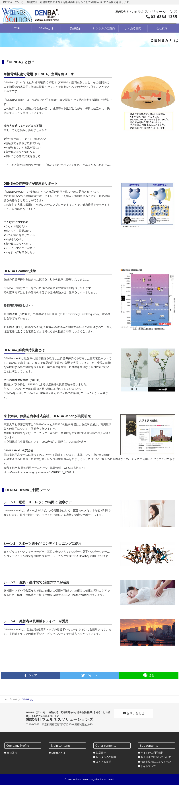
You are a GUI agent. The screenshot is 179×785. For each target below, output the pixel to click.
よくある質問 (103, 761)
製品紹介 (101, 752)
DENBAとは (58, 752)
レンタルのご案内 (106, 757)
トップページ (10, 699)
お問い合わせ (133, 713)
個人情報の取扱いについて (156, 757)
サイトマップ (148, 766)
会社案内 (12, 752)
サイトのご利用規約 (152, 752)
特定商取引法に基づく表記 (156, 761)
